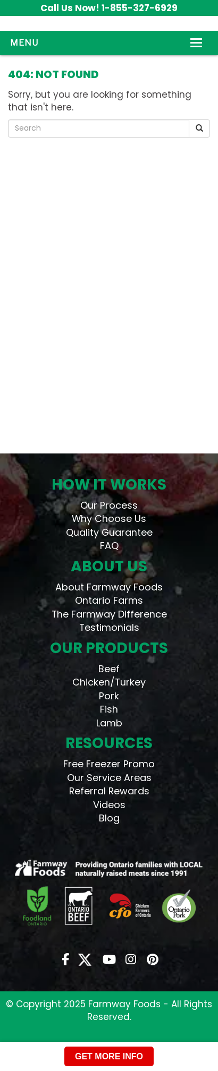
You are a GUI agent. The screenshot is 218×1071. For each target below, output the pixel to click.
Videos (109, 804)
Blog (109, 818)
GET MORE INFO (109, 1056)
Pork (109, 695)
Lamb (109, 723)
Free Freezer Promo (109, 763)
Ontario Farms (109, 600)
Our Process (109, 505)
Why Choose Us (109, 518)
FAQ (109, 545)
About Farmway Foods (109, 587)
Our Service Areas (109, 777)
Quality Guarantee (109, 532)
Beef (109, 668)
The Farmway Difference (109, 614)
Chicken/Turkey (109, 682)
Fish (109, 709)
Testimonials (109, 627)
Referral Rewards (109, 791)
